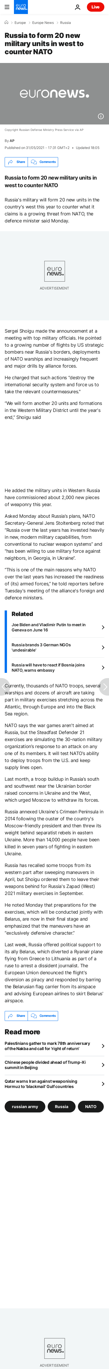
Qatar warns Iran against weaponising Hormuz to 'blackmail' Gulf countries (41, 1084)
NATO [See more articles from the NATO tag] (91, 1106)
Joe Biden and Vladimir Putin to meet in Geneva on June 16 (49, 627)
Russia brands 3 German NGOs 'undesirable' (41, 647)
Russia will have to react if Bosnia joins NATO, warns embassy (48, 667)
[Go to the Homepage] (21, 7)
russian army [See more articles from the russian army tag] (25, 1106)
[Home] (6, 22)
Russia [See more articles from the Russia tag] (61, 1106)
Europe (20, 22)
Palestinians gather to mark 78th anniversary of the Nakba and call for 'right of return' (47, 1046)
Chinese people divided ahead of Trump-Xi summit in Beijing (45, 1065)
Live (96, 6)
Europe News (43, 22)
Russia (65, 22)
